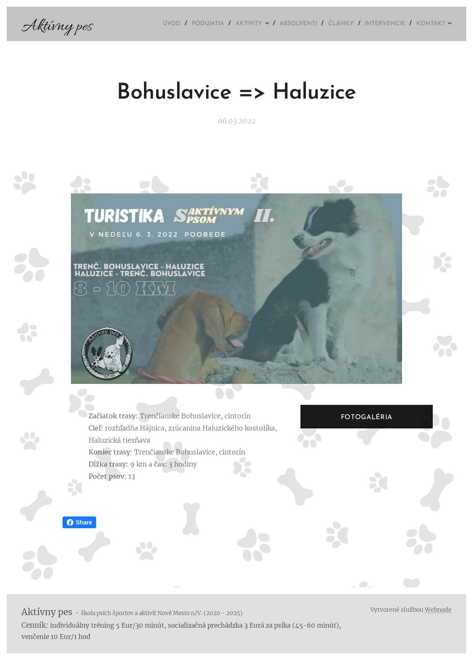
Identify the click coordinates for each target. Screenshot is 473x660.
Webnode (438, 609)
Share (79, 522)
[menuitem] (157, 23)
